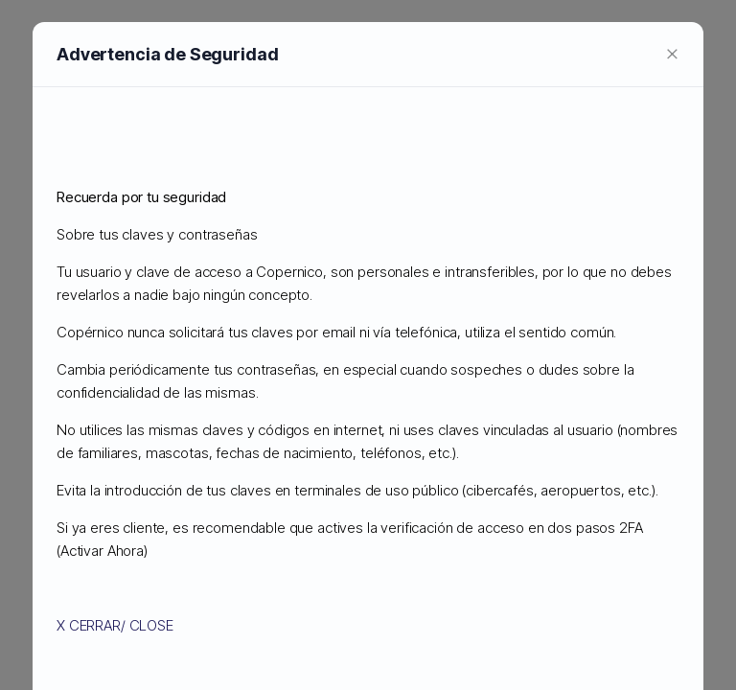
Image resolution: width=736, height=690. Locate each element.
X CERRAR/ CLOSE (115, 630)
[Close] (672, 57)
